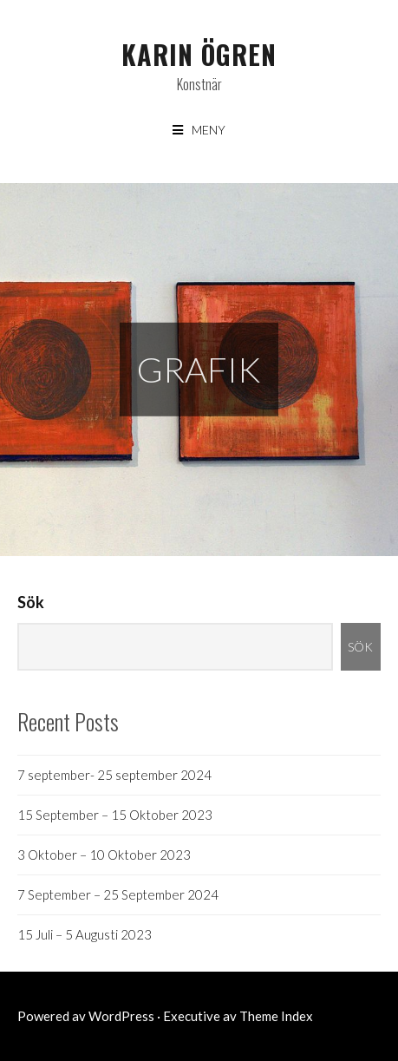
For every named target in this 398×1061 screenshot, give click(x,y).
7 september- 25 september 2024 (114, 775)
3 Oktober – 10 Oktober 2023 (104, 854)
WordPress (121, 1016)
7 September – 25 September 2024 (118, 894)
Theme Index (276, 1016)
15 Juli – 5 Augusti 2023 (84, 934)
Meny (208, 129)
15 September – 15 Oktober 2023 (114, 814)
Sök (30, 602)
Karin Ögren (199, 54)
